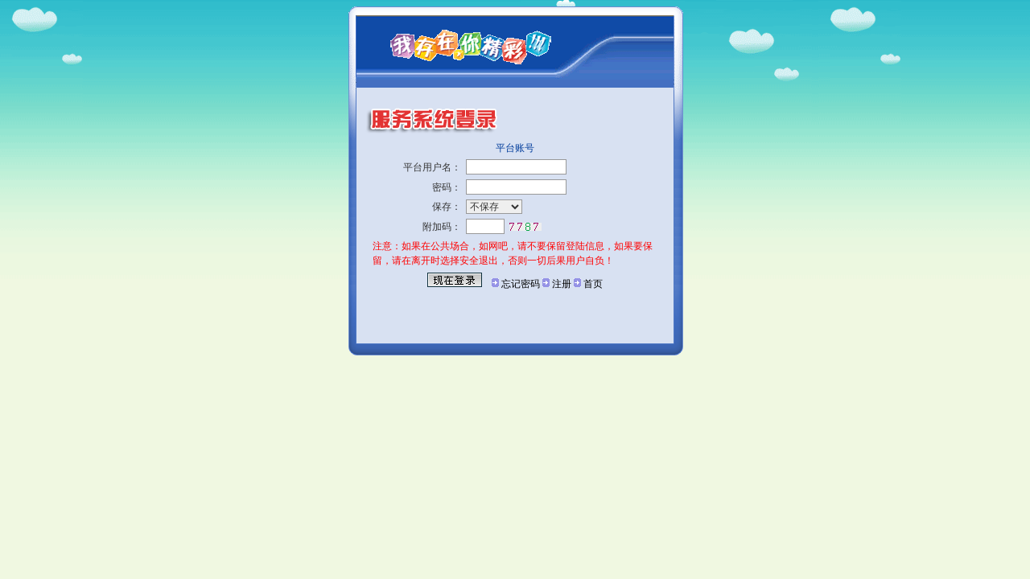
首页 (593, 284)
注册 (561, 284)
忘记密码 (520, 284)
